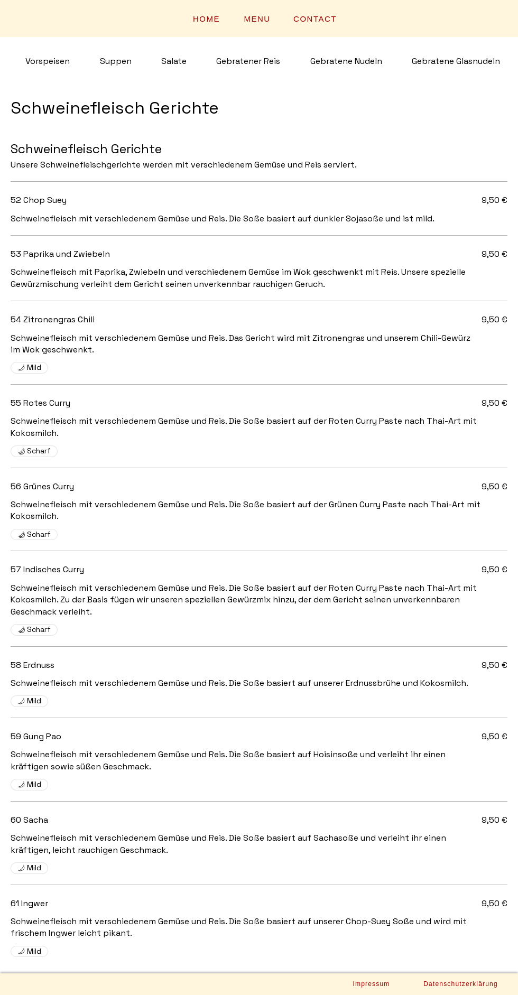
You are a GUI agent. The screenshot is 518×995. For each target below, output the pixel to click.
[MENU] (258, 18)
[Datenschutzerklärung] (460, 983)
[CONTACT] (316, 18)
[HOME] (207, 18)
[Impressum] (371, 983)
